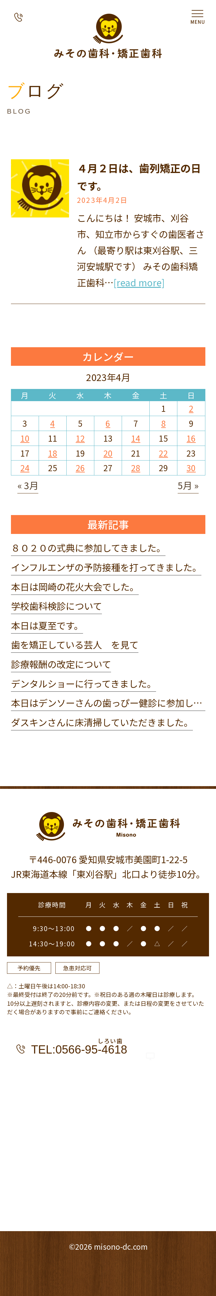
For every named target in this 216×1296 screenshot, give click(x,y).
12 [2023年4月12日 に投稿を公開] (80, 438)
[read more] (139, 282)
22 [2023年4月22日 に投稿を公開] (163, 453)
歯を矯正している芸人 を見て (74, 644)
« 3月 (27, 485)
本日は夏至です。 (47, 625)
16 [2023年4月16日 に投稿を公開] (191, 438)
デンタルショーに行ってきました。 (83, 683)
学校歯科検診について (56, 606)
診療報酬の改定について (61, 664)
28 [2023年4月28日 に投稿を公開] (135, 468)
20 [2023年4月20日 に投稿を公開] (108, 453)
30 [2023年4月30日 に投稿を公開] (191, 468)
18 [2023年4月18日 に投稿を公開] (52, 453)
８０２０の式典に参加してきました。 (88, 547)
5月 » (188, 485)
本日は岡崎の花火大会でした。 (75, 586)
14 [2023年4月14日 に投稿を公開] (135, 438)
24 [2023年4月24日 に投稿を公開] (25, 468)
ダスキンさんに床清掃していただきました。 (102, 722)
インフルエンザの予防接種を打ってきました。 (106, 567)
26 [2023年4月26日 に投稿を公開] (80, 468)
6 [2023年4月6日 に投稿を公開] (108, 423)
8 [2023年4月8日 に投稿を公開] (163, 423)
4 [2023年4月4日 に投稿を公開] (52, 423)
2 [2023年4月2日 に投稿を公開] (191, 408)
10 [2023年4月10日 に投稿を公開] (25, 438)
